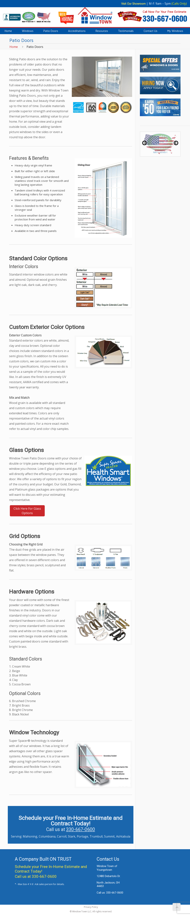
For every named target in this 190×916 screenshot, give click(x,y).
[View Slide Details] (160, 144)
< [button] (145, 143)
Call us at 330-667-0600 (36, 876)
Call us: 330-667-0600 (110, 892)
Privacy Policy (91, 907)
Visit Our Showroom (133, 3)
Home (13, 47)
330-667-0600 (80, 829)
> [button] (175, 143)
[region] (160, 144)
